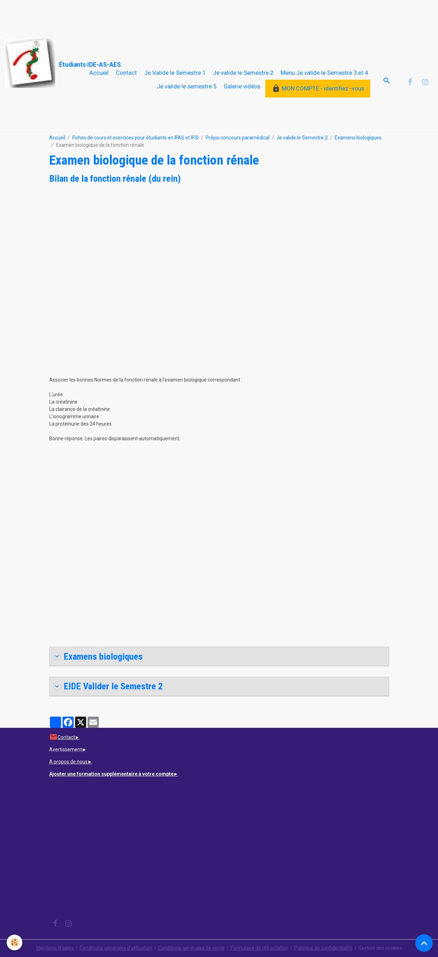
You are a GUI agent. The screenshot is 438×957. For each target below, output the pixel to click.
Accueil (99, 72)
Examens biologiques (358, 137)
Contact (126, 72)
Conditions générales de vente (191, 948)
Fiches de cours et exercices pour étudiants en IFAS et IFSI (135, 137)
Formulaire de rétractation (259, 948)
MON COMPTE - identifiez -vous (318, 88)
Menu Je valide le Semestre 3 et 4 (324, 72)
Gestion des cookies (380, 948)
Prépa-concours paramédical (237, 137)
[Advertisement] (127, 15)
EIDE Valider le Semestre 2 (108, 686)
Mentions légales (55, 948)
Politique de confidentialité (323, 948)
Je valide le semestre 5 (186, 86)
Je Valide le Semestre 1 (175, 72)
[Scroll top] (424, 943)
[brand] (41, 63)
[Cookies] (15, 942)
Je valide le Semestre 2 (243, 72)
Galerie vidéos (242, 86)
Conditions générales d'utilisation (116, 948)
